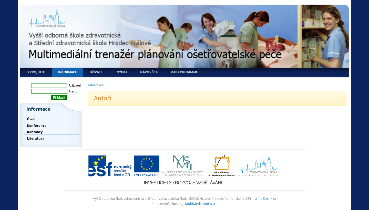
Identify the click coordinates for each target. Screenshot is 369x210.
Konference (37, 125)
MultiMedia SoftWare (201, 203)
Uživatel (97, 72)
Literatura (35, 138)
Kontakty (35, 132)
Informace (67, 72)
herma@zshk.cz (264, 198)
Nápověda (149, 72)
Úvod (31, 119)
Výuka (122, 72)
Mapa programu (184, 72)
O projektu (35, 72)
